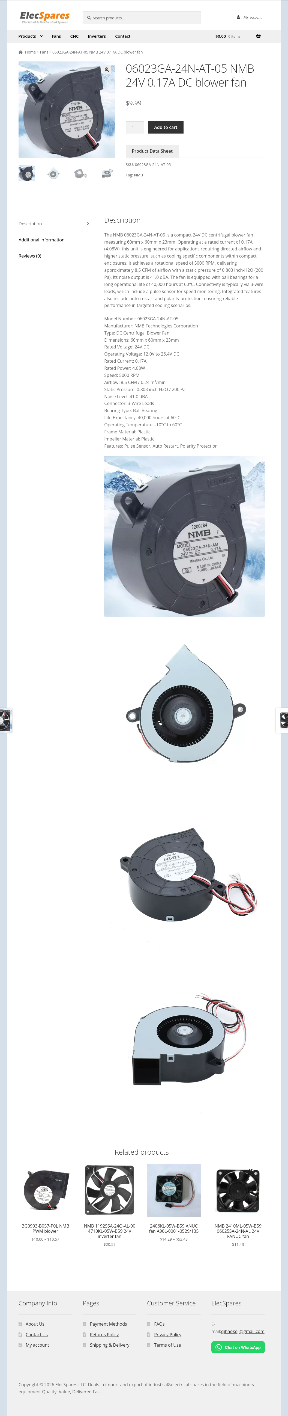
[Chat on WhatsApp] (238, 1347)
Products (27, 36)
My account (252, 17)
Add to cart (165, 127)
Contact (122, 36)
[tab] (56, 224)
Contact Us (37, 1335)
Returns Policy (104, 1335)
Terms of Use (167, 1345)
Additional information (41, 240)
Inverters (97, 36)
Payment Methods (108, 1324)
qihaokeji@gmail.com (243, 1331)
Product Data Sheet (152, 151)
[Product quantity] (135, 127)
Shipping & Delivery (110, 1345)
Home (30, 52)
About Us (35, 1324)
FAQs (159, 1324)
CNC (74, 36)
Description (30, 224)
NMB (138, 175)
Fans (56, 36)
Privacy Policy (167, 1335)
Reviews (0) (30, 256)
